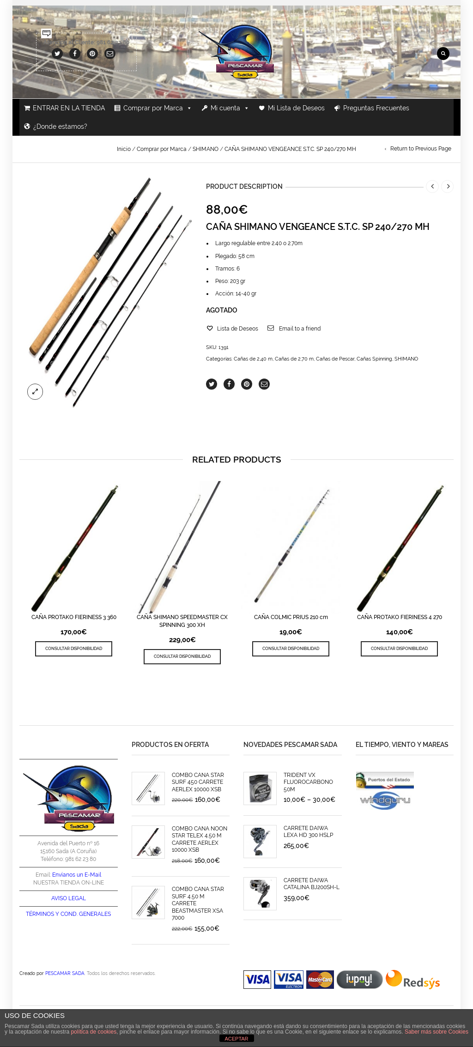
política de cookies (93, 1032)
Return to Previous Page (420, 148)
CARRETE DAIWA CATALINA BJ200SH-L (312, 884)
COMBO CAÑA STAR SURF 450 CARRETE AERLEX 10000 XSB (198, 782)
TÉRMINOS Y (42, 914)
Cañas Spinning (374, 359)
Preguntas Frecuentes (376, 108)
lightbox (35, 391)
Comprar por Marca (157, 108)
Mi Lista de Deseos (296, 108)
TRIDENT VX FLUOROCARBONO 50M (308, 782)
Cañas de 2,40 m (253, 359)
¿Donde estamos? (60, 126)
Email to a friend (300, 328)
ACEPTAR (236, 1038)
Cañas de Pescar (335, 359)
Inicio (124, 149)
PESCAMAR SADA (65, 973)
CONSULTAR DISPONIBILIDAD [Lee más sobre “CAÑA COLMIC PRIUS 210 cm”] (290, 648)
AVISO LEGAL (68, 898)
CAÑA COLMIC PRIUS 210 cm (291, 617)
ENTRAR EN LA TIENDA (69, 108)
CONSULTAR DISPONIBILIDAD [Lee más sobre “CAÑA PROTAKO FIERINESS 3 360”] (73, 648)
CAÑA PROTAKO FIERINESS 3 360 (73, 617)
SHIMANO (205, 149)
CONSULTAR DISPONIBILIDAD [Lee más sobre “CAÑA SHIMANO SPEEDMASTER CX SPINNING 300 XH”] (182, 656)
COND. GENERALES (86, 914)
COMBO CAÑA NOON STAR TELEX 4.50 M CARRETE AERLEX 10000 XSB (199, 839)
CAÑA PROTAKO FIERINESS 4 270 (399, 617)
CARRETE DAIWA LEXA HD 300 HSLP (308, 831)
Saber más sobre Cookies (436, 1032)
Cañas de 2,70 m (294, 359)
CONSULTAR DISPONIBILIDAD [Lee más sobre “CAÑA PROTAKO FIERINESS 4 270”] (399, 648)
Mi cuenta (230, 108)
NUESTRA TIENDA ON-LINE (68, 882)
